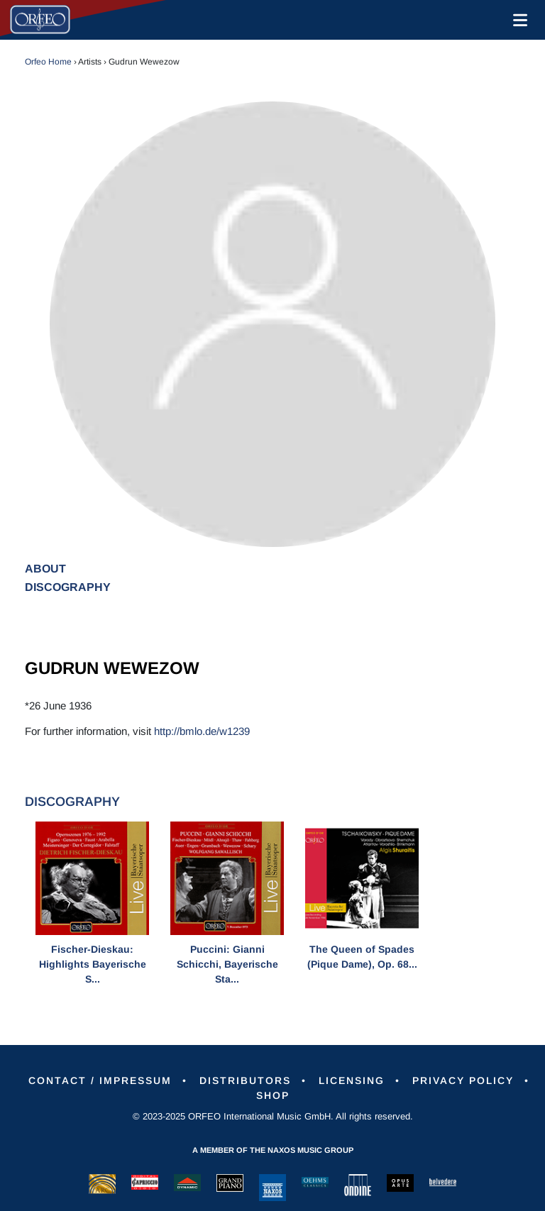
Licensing (352, 1080)
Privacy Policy (463, 1080)
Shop (273, 1095)
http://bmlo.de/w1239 (202, 731)
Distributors (245, 1080)
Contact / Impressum (100, 1080)
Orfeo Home (48, 62)
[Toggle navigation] (517, 20)
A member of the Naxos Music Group (272, 1150)
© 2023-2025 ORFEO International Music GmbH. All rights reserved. (273, 1116)
